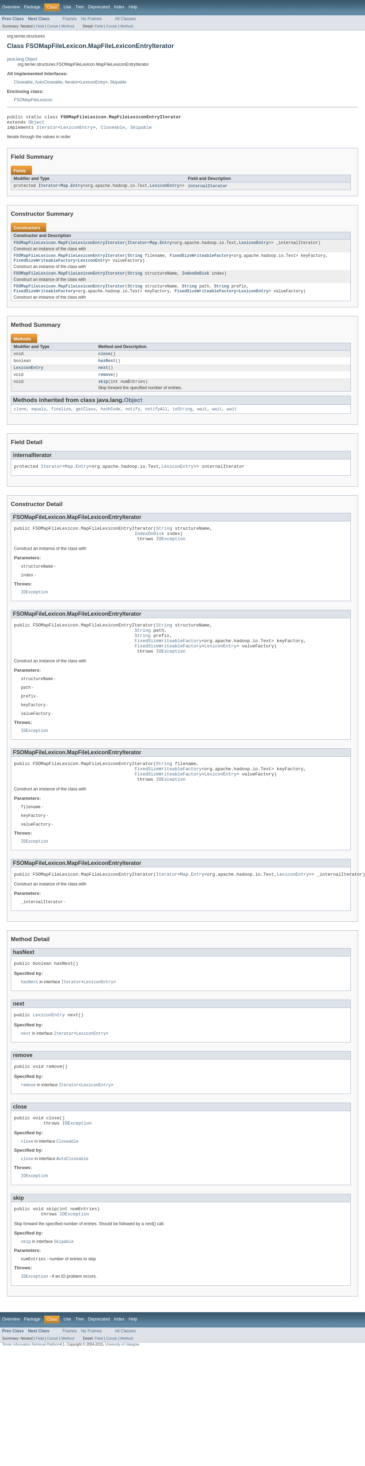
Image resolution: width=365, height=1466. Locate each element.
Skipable (118, 82)
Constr (52, 26)
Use (67, 7)
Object (37, 124)
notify (132, 421)
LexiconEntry (93, 82)
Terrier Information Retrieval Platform (31, 1388)
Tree (79, 7)
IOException (171, 554)
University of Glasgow (122, 1388)
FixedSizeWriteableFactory (201, 260)
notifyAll (156, 421)
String (134, 260)
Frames (69, 18)
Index (119, 7)
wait (202, 421)
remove (105, 385)
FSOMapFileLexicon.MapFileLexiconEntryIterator (69, 247)
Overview (11, 7)
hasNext (107, 369)
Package (32, 7)
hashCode (111, 421)
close (104, 362)
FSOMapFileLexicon (33, 99)
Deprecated (99, 7)
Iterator (71, 82)
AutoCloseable (48, 82)
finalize (61, 421)
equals (38, 421)
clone (20, 421)
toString (182, 421)
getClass (86, 421)
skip (103, 392)
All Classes (125, 18)
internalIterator (207, 189)
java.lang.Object (22, 59)
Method (67, 26)
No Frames (91, 18)
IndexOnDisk (195, 279)
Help (133, 7)
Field (40, 26)
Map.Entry (72, 189)
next (103, 377)
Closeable (23, 82)
